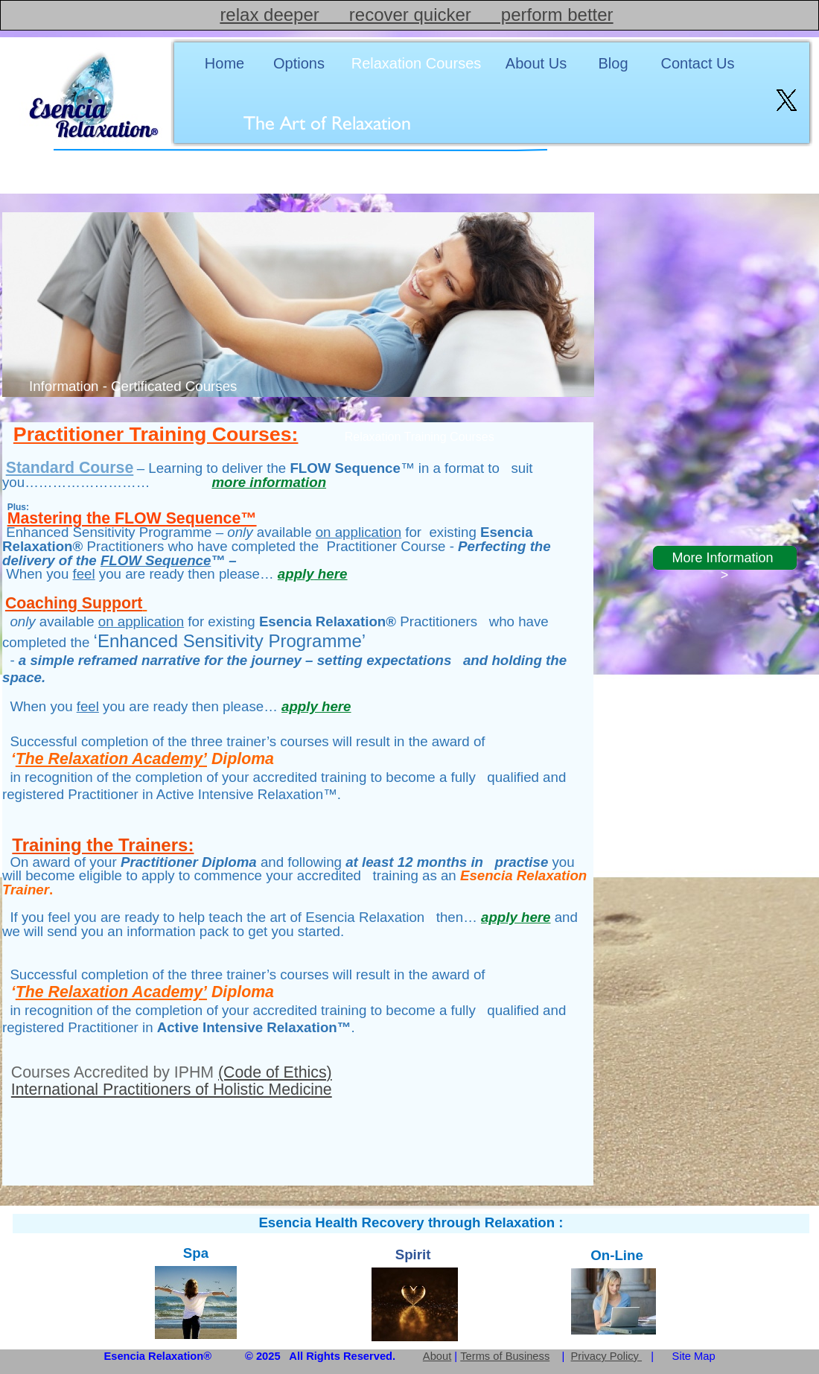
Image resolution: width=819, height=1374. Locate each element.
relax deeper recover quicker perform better (416, 14)
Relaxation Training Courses (419, 436)
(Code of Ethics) (275, 1072)
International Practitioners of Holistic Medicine (171, 1089)
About (437, 1356)
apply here (316, 706)
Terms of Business (504, 1356)
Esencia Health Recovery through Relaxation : (410, 1222)
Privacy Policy (607, 1356)
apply (312, 574)
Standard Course (70, 468)
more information (268, 482)
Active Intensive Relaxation (247, 1027)
